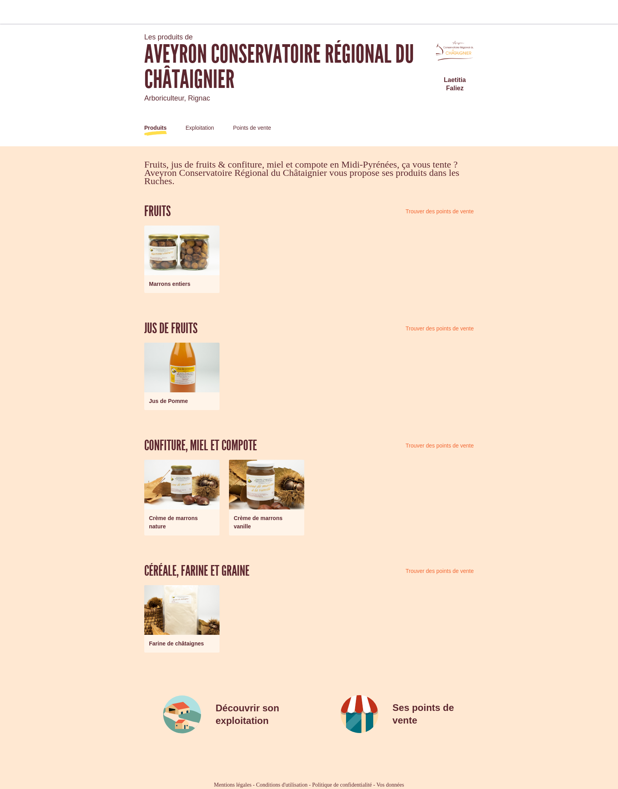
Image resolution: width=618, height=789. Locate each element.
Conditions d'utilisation (281, 785)
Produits (155, 128)
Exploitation (200, 128)
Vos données (390, 785)
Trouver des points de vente (440, 211)
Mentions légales (232, 785)
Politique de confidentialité (342, 785)
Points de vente (252, 128)
